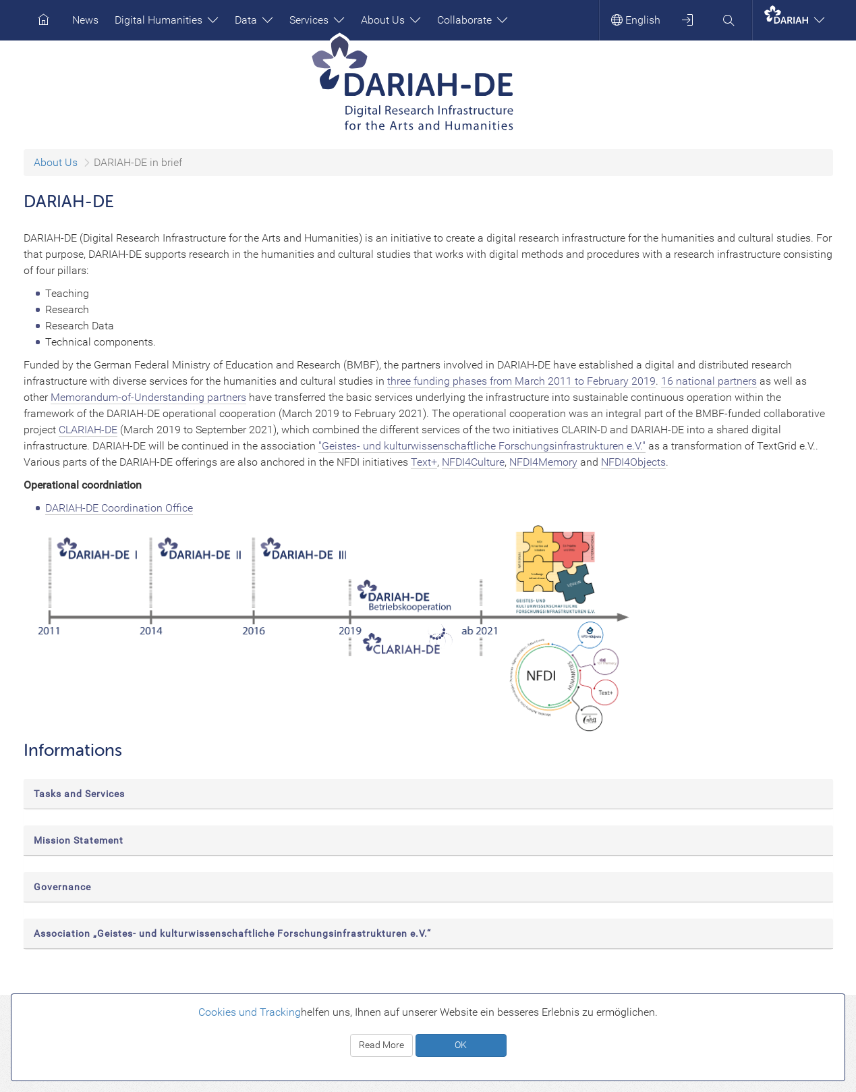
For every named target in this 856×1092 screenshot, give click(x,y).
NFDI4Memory (543, 462)
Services (317, 19)
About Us (391, 19)
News (85, 19)
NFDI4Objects (633, 462)
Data (254, 19)
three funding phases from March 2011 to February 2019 (521, 381)
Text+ (424, 462)
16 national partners (709, 381)
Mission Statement (78, 840)
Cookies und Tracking (249, 1012)
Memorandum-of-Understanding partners (148, 397)
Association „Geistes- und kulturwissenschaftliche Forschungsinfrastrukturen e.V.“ (232, 933)
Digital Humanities (167, 19)
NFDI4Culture (473, 462)
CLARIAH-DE (88, 429)
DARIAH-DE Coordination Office (119, 507)
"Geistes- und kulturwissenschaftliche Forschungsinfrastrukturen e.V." (482, 445)
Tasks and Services (79, 793)
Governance (62, 886)
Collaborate (472, 19)
